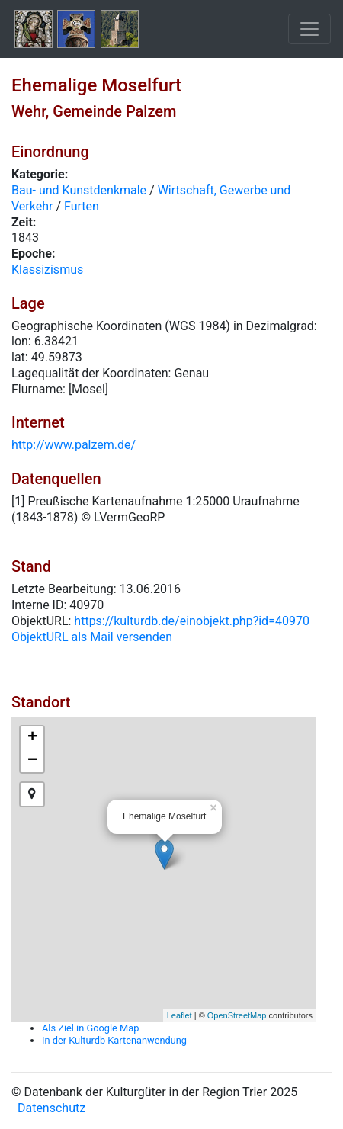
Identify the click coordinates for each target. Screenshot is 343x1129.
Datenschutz (51, 1108)
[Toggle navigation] (309, 29)
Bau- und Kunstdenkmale (78, 190)
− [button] (32, 760)
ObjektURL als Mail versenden (91, 637)
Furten (81, 206)
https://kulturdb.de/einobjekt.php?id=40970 (191, 621)
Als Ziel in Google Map (90, 1028)
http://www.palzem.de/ (73, 445)
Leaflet (179, 1015)
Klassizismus (47, 269)
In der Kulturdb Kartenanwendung (114, 1040)
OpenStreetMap (237, 1015)
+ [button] (32, 737)
